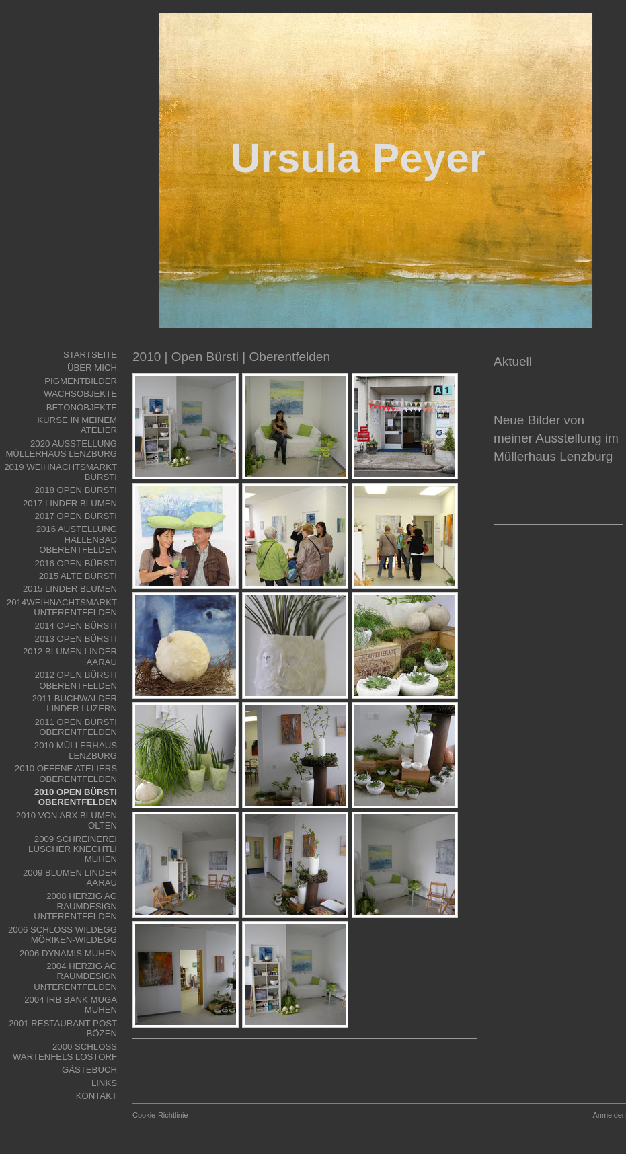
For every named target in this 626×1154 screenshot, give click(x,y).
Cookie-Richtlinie (160, 1115)
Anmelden (609, 1115)
